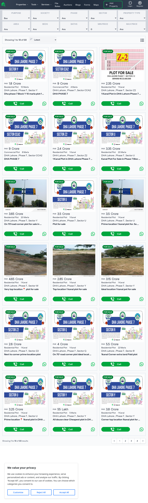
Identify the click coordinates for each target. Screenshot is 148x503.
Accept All (64, 492)
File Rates (57, 5)
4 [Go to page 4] (137, 441)
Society (45, 13)
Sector (103, 13)
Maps (96, 4)
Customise (18, 492)
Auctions (68, 4)
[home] (3, 4)
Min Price (103, 24)
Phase (74, 13)
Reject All (41, 492)
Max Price (131, 24)
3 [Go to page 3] (131, 441)
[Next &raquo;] (143, 441)
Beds (45, 24)
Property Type (131, 13)
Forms (87, 4)
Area (16, 24)
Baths (74, 24)
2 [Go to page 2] (125, 441)
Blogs (78, 4)
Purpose (16, 13)
